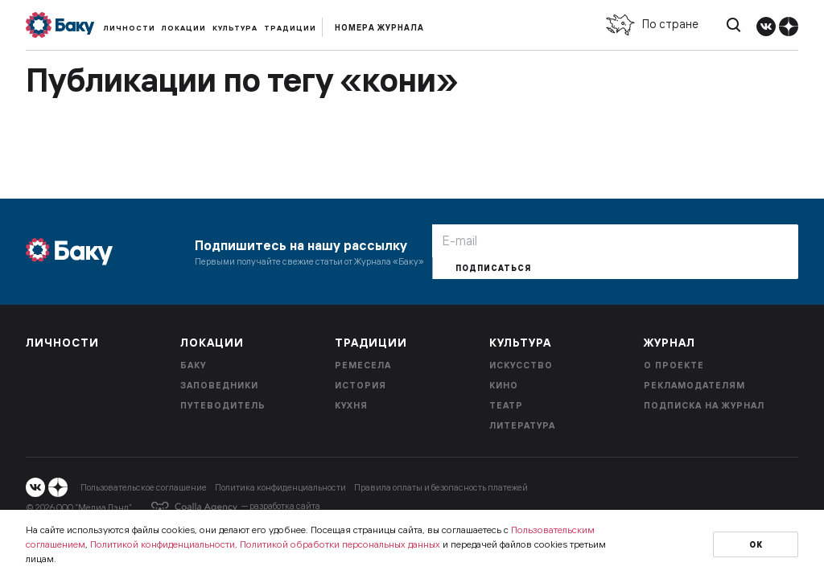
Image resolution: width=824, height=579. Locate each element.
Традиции (290, 27)
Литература (522, 425)
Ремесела (363, 365)
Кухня (351, 405)
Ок (756, 545)
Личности (129, 27)
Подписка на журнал (704, 405)
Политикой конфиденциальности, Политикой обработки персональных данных (265, 544)
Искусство (521, 365)
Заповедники (219, 385)
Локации (184, 27)
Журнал (669, 342)
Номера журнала (379, 28)
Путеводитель (223, 405)
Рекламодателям (694, 385)
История (360, 385)
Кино (503, 385)
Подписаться (493, 268)
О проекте (674, 365)
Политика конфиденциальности (280, 487)
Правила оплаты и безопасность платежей (441, 487)
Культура (235, 27)
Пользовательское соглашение (143, 487)
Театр (506, 405)
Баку (193, 365)
